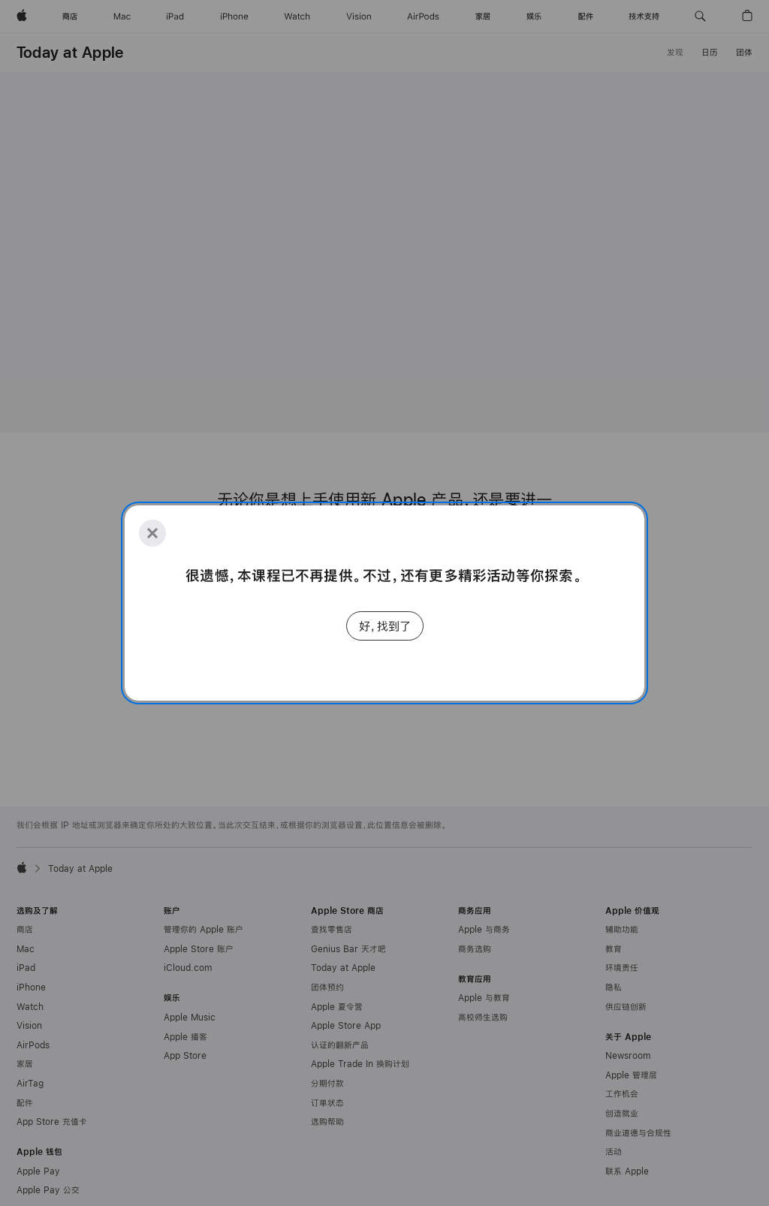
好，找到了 (385, 626)
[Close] (152, 533)
